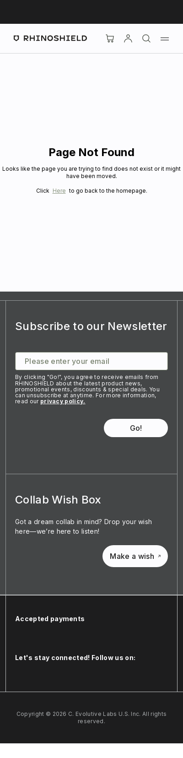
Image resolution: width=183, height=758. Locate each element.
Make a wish (135, 556)
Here (59, 190)
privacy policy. (63, 401)
